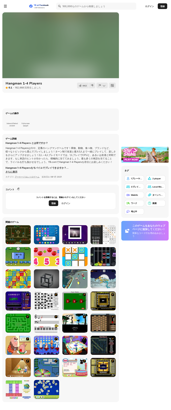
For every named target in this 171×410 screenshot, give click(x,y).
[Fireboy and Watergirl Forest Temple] (18, 234)
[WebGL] (134, 195)
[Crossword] (46, 300)
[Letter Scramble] (46, 389)
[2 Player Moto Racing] (75, 278)
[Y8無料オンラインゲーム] (18, 6)
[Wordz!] (18, 389)
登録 (162, 6)
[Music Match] (46, 323)
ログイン (149, 6)
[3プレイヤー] (134, 187)
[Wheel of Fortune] (46, 367)
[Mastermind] (46, 234)
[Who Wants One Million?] (18, 300)
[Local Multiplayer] (155, 187)
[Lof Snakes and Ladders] (18, 278)
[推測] (155, 203)
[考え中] (134, 211)
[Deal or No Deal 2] (103, 367)
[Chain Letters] (103, 323)
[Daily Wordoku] (103, 234)
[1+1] (46, 256)
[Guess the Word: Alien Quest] (75, 234)
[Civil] (75, 323)
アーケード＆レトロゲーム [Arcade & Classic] (27, 176)
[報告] (102, 85)
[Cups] (75, 300)
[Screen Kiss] (46, 345)
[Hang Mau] (75, 367)
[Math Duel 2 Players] (18, 256)
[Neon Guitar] (103, 256)
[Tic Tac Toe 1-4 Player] (75, 256)
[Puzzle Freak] (75, 345)
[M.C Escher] (46, 278)
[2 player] (155, 178)
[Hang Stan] (18, 345)
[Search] (59, 6)
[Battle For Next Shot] (18, 367)
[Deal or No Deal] (103, 300)
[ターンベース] (155, 195)
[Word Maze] (18, 323)
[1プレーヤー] (134, 178)
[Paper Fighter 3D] (103, 278)
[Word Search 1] (103, 345)
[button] (11, 172)
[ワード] (134, 203)
